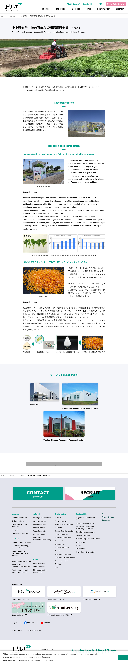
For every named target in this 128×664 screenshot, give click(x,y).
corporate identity (39, 522)
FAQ (56, 568)
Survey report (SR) (61, 562)
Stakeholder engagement (85, 533)
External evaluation (62, 548)
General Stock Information (64, 532)
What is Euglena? (73, 5)
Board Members (39, 528)
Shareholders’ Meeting (63, 555)
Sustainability (88, 5)
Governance (80, 549)
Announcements (39, 567)
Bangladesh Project (19, 531)
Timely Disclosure (61, 535)
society (79, 546)
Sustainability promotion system (88, 539)
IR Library (58, 528)
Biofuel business (18, 522)
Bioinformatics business (21, 534)
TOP (2, 16)
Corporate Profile (39, 525)
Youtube (47, 623)
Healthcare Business (19, 518)
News (88, 10)
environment (80, 543)
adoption (119, 10)
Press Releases (39, 563)
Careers (105, 515)
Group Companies (39, 532)
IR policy (58, 565)
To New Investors (61, 522)
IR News (58, 518)
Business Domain (61, 542)
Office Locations (39, 535)
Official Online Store (114, 5)
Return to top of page (64, 467)
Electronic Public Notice (63, 538)
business (46, 10)
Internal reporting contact (85, 553)
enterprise (75, 10)
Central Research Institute (21, 542)
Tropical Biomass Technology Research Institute (20, 554)
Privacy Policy (17, 631)
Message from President (42, 518)
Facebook (30, 623)
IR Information (103, 10)
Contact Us (106, 521)
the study (60, 10)
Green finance (60, 552)
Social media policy (34, 631)
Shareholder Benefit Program (65, 558)
